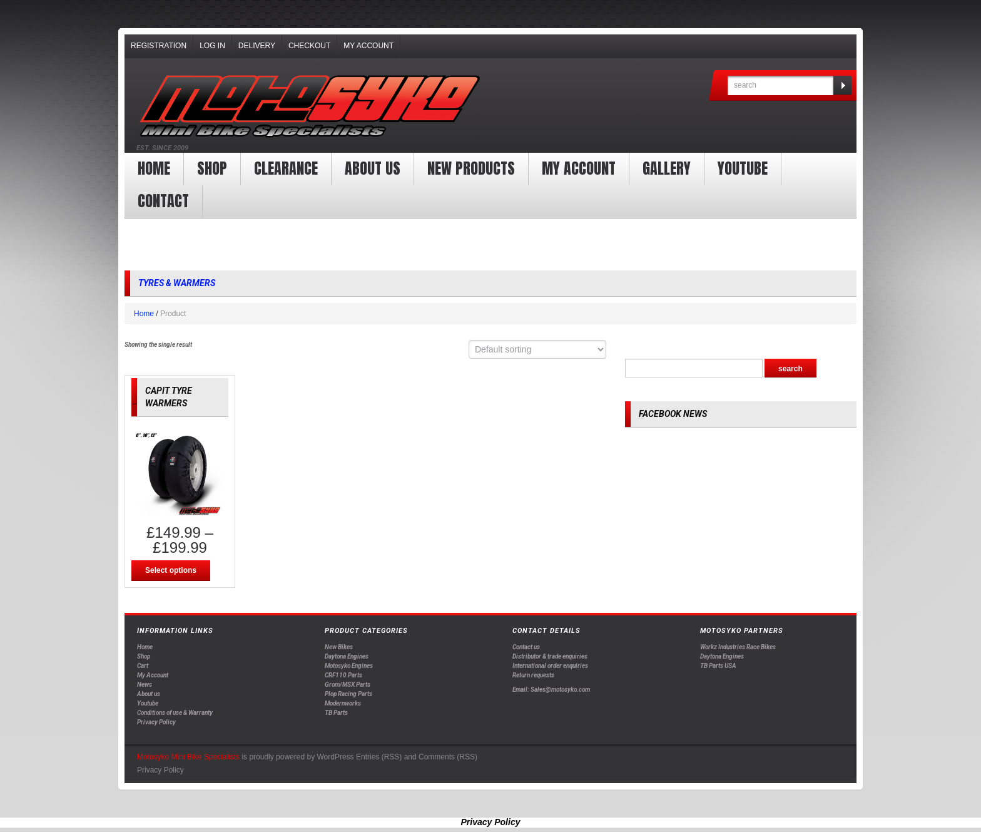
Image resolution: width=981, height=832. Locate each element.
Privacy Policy (156, 722)
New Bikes (339, 647)
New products (471, 168)
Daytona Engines (347, 656)
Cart (142, 665)
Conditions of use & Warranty (175, 712)
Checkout (309, 45)
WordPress (335, 756)
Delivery (256, 45)
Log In (212, 45)
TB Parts (336, 712)
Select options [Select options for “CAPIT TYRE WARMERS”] (170, 570)
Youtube (147, 703)
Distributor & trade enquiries (549, 656)
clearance (286, 168)
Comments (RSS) (448, 756)
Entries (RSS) (379, 756)
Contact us (526, 647)
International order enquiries (550, 665)
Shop (212, 168)
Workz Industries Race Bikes (738, 647)
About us (372, 168)
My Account (368, 45)
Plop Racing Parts (348, 694)
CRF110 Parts (343, 675)
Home (154, 168)
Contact (163, 201)
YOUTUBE (743, 168)
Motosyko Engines (349, 665)
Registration (158, 45)
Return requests (533, 675)
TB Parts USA (718, 665)
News (144, 684)
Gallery (667, 168)
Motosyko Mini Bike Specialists (188, 756)
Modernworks (343, 703)
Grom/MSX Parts (347, 684)
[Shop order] (537, 349)
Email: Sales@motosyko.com (551, 689)
